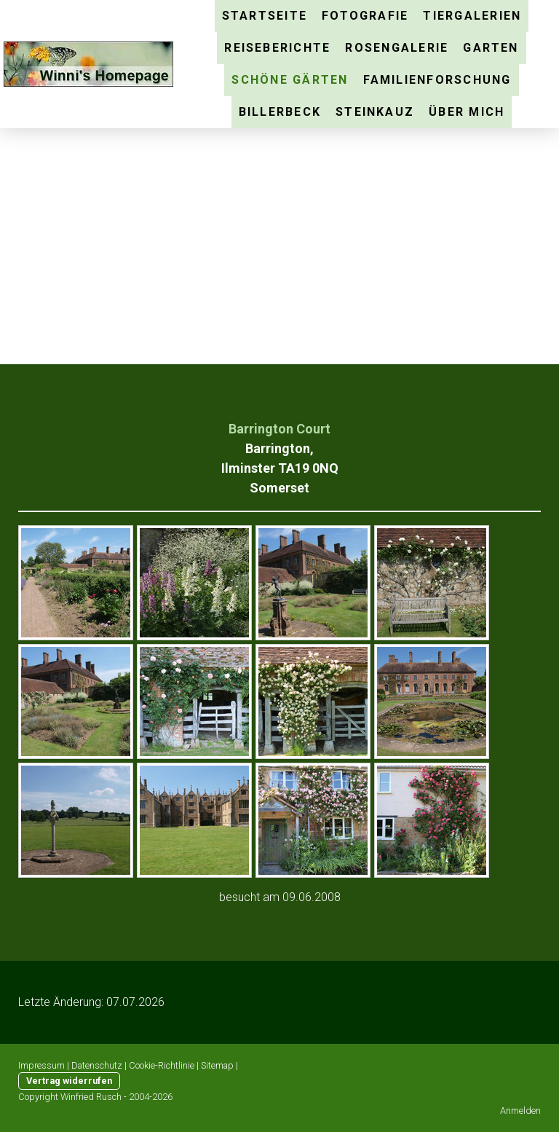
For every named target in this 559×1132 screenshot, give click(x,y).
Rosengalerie (396, 48)
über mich (466, 112)
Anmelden (520, 1110)
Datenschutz (96, 1065)
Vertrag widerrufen (69, 1080)
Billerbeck (280, 112)
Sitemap (217, 1065)
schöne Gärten (289, 80)
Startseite (264, 16)
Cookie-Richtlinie (161, 1065)
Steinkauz (375, 112)
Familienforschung (437, 80)
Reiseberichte (277, 48)
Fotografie (365, 16)
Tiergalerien (472, 16)
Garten (490, 48)
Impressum (41, 1065)
